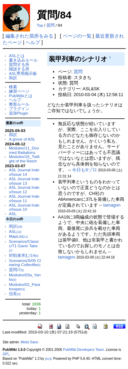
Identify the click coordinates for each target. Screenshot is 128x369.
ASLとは (17, 55)
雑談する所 (19, 69)
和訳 (13, 78)
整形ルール (19, 104)
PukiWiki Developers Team (83, 350)
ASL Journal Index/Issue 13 (24, 180)
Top (40, 25)
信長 (14, 293)
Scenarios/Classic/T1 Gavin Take (24, 245)
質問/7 (16, 269)
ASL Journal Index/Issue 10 (24, 207)
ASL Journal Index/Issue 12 (24, 189)
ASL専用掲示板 (23, 73)
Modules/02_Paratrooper (24, 286)
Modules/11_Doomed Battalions (24, 150)
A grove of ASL (22, 139)
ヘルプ (33, 42)
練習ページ (19, 91)
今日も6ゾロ (84, 169)
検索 (13, 86)
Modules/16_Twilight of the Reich (24, 158)
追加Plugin (18, 113)
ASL (12, 213)
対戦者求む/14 (23, 255)
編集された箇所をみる (29, 36)
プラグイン (19, 108)
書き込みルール (23, 60)
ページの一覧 (77, 36)
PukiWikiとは (20, 95)
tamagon (111, 205)
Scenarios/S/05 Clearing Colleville (25, 262)
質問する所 (19, 64)
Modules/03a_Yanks (25, 277)
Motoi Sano (29, 342)
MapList (18, 236)
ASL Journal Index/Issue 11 (24, 198)
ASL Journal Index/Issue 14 (24, 172)
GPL (6, 354)
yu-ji (48, 358)
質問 (50, 25)
